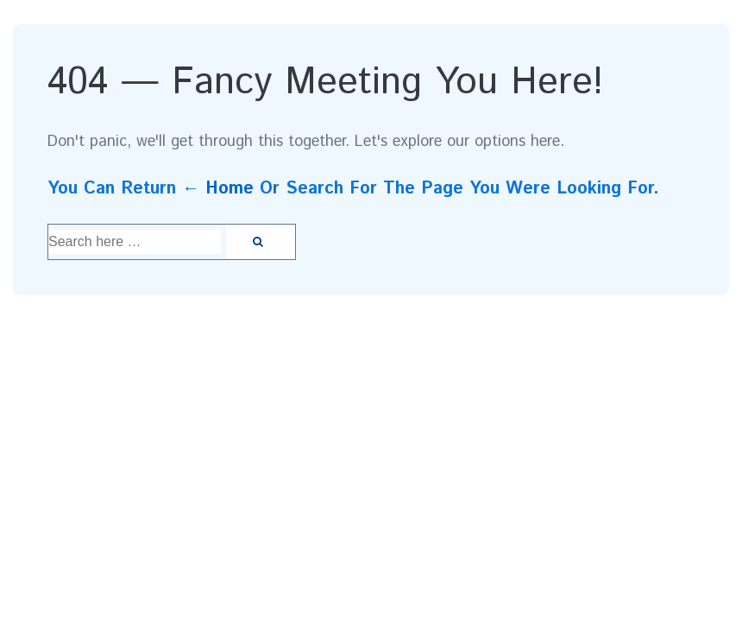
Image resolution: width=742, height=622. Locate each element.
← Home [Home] (218, 188)
